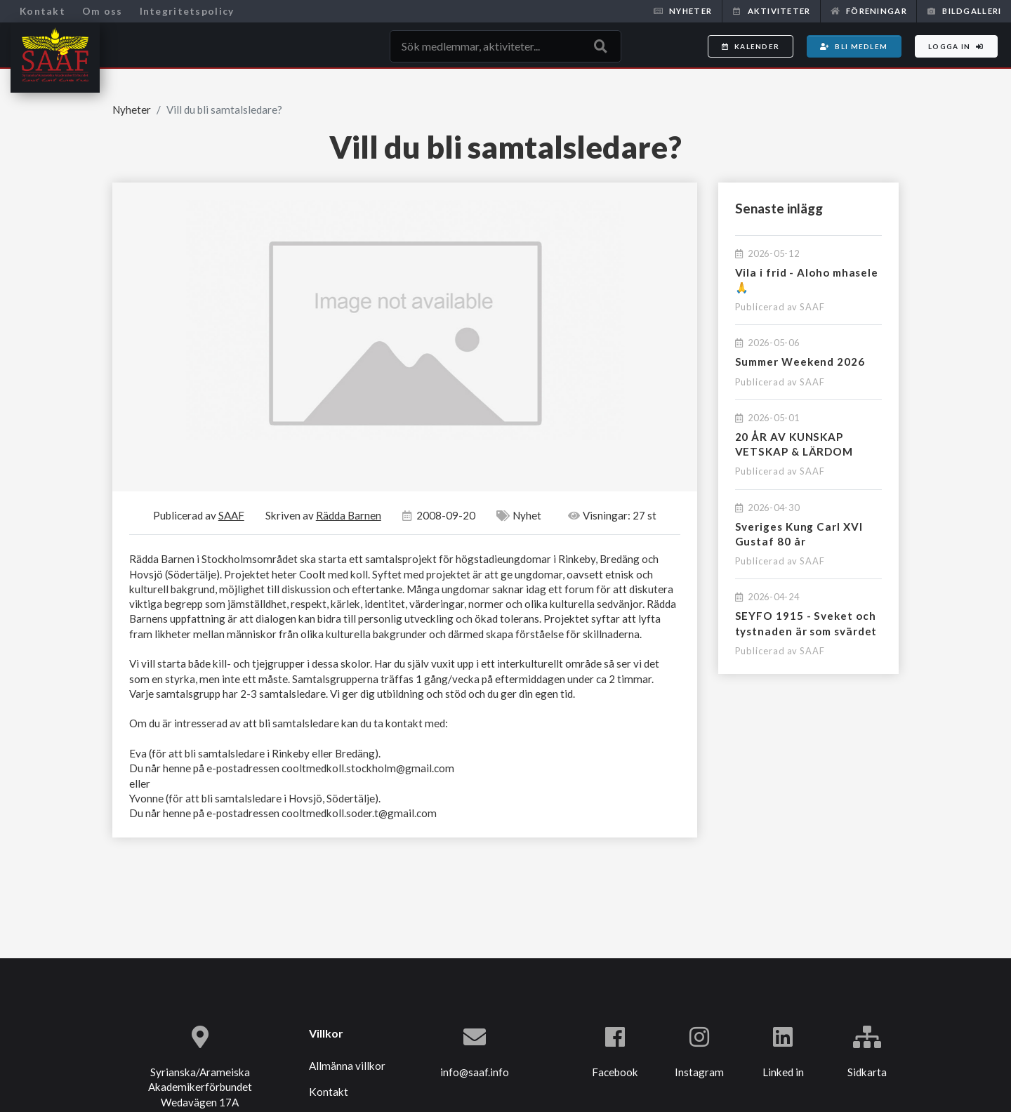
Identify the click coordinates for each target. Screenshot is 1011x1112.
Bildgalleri (964, 10)
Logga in (956, 46)
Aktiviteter (771, 10)
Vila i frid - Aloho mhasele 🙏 (807, 279)
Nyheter (683, 10)
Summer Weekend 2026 (800, 361)
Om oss (102, 11)
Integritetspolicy (187, 11)
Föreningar (869, 10)
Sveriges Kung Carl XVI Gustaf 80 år (799, 534)
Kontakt (42, 11)
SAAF (812, 306)
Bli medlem (853, 46)
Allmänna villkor (347, 1065)
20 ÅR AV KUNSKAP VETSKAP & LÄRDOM (794, 444)
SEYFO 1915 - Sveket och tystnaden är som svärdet (806, 623)
